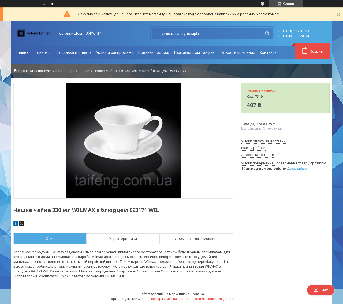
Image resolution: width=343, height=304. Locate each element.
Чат (321, 290)
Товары (42, 52)
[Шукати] (267, 33)
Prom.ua (197, 293)
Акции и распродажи (115, 52)
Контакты (268, 52)
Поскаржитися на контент (169, 299)
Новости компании (238, 52)
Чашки (84, 71)
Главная (23, 52)
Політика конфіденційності (213, 299)
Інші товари (65, 71)
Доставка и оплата (73, 52)
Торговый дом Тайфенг (194, 52)
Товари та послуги (36, 71)
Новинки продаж (153, 52)
